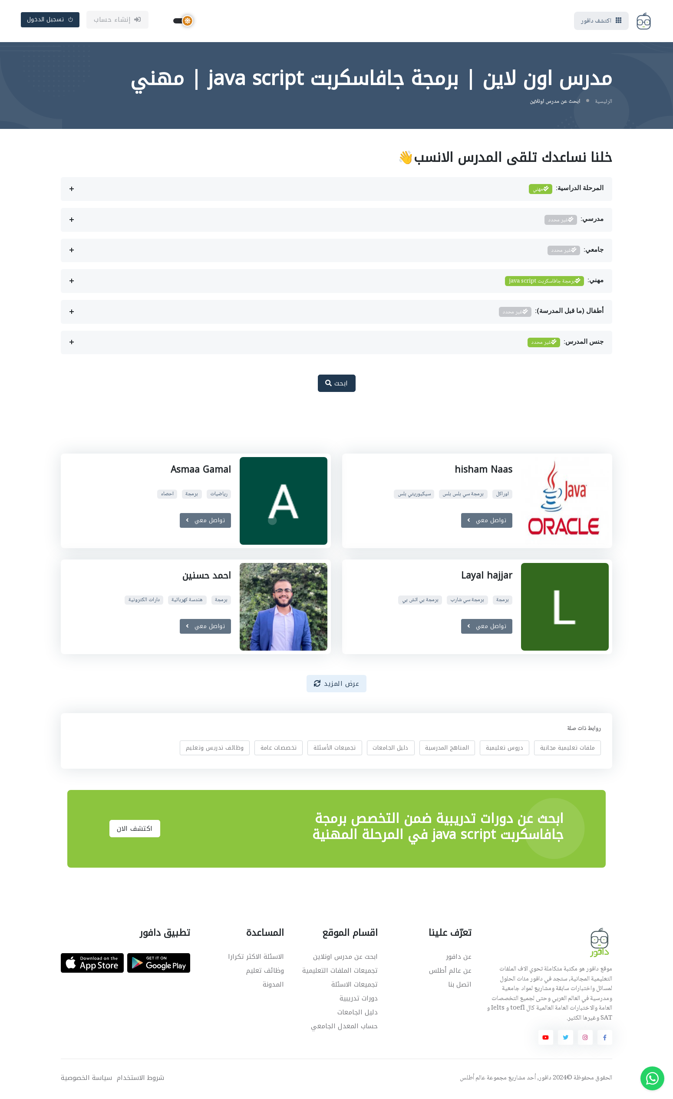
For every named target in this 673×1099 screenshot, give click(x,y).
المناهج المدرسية (447, 749)
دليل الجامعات (391, 749)
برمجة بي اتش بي (420, 601)
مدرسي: (574, 221)
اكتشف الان (135, 830)
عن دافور (459, 958)
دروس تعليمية (504, 749)
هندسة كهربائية (187, 601)
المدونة (273, 986)
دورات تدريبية (359, 1000)
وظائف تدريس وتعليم (215, 749)
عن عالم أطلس (450, 972)
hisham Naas (483, 471)
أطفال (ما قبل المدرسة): (551, 313)
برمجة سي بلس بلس (463, 495)
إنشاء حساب (117, 20)
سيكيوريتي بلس (414, 495)
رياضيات (219, 495)
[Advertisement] (330, 429)
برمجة (191, 495)
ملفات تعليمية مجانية (567, 749)
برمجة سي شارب (467, 601)
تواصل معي (487, 521)
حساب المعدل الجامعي (344, 1028)
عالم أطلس (472, 1079)
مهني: (554, 283)
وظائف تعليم (265, 972)
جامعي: (576, 252)
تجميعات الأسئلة (334, 749)
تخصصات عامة (279, 749)
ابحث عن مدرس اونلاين (345, 958)
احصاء (167, 495)
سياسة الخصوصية (86, 1079)
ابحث (336, 384)
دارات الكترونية (144, 601)
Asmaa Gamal (201, 471)
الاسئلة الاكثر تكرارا (256, 958)
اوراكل (502, 495)
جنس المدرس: (566, 344)
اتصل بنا (460, 986)
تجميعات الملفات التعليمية (340, 972)
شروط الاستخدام (140, 1079)
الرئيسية (603, 103)
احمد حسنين (206, 577)
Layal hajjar (486, 577)
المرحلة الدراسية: (566, 191)
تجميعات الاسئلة (354, 986)
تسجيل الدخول (50, 20)
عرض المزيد (337, 685)
